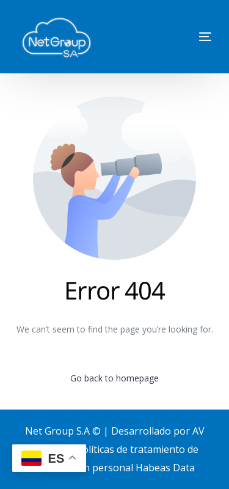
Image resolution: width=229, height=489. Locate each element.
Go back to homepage (114, 378)
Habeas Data (165, 467)
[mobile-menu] (186, 36)
